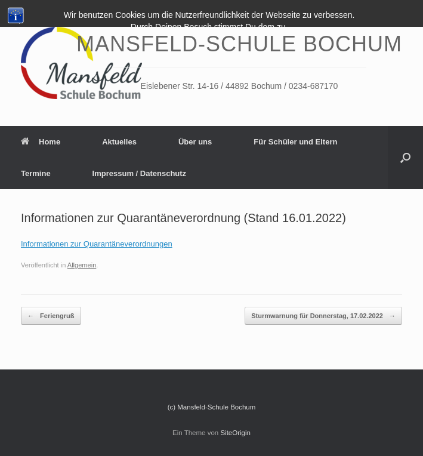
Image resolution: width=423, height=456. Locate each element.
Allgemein (82, 265)
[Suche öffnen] (405, 157)
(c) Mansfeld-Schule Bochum (212, 407)
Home (40, 141)
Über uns (195, 141)
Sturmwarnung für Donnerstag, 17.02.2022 (323, 316)
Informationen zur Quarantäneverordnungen (96, 243)
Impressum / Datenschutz (139, 173)
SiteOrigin (235, 432)
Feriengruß (51, 316)
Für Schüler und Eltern (295, 141)
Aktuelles (119, 141)
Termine (36, 173)
